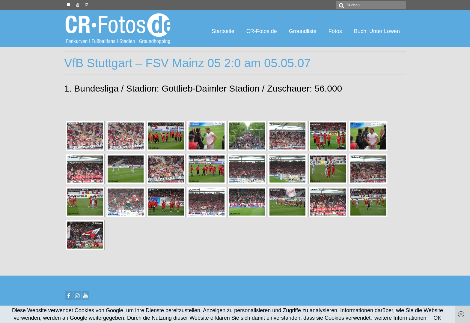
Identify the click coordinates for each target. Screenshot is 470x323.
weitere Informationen (400, 318)
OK (437, 318)
